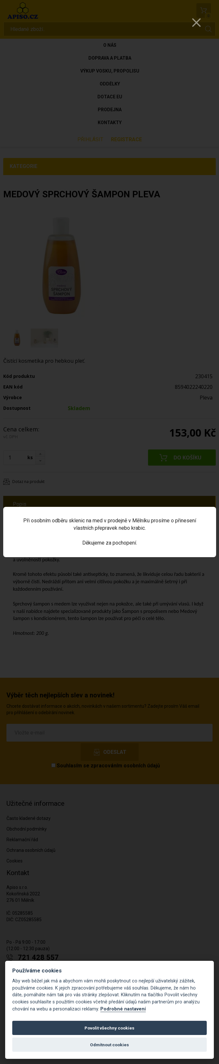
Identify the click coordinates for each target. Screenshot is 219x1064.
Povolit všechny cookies (109, 1027)
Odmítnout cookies (109, 1044)
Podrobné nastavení (123, 1009)
